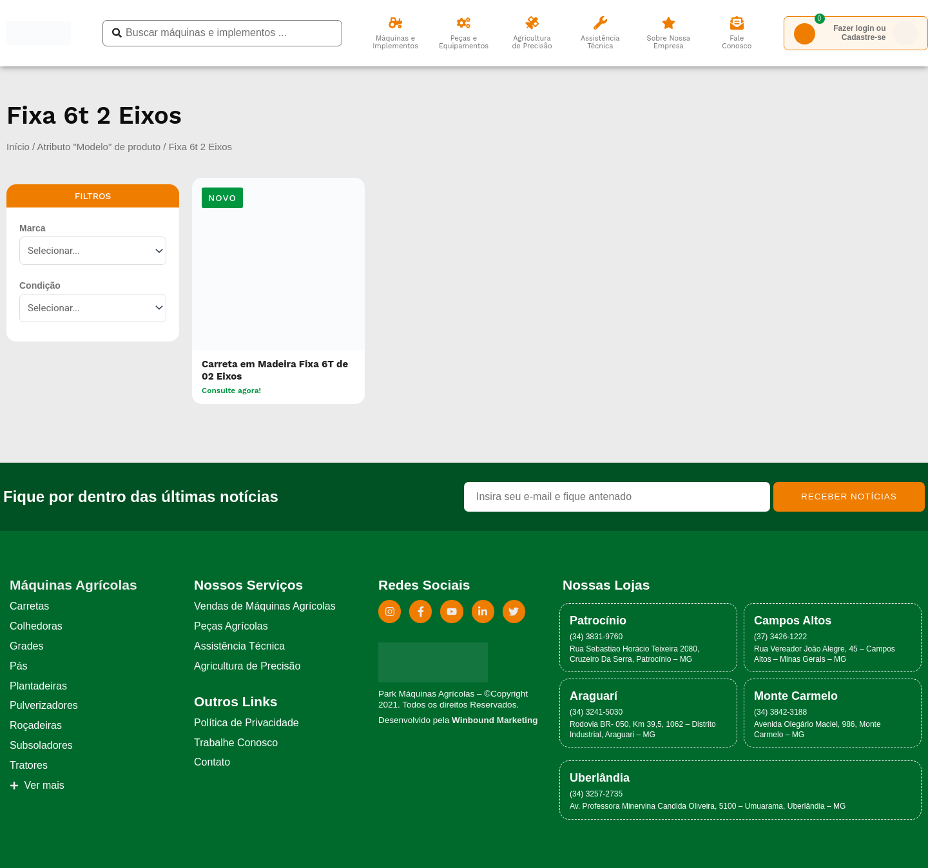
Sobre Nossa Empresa (668, 42)
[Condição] (92, 308)
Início (18, 146)
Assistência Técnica (600, 42)
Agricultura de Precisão (532, 42)
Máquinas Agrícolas (73, 584)
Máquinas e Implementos (395, 42)
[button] (222, 198)
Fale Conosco (736, 42)
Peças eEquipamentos (463, 42)
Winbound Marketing (494, 720)
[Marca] (92, 250)
